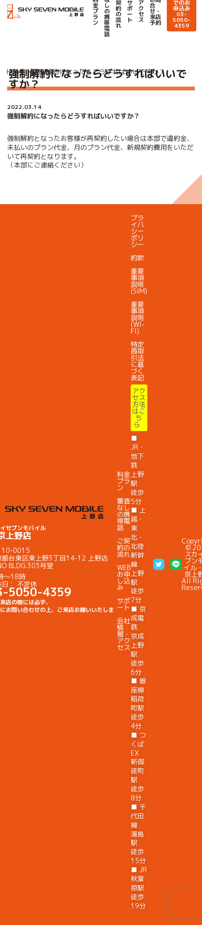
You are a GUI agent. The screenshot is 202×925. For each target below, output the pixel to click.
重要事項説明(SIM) (139, 280)
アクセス (141, 11)
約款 (137, 257)
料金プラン (123, 481)
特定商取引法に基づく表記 (137, 361)
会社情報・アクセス (123, 634)
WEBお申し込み (124, 577)
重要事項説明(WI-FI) (137, 317)
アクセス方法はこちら (138, 407)
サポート (130, 11)
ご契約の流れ (123, 547)
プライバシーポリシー (137, 231)
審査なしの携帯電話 (123, 514)
